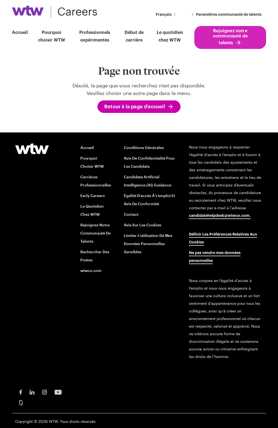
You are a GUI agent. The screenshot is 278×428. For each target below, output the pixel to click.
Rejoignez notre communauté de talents (230, 37)
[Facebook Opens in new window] (20, 391)
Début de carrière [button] (134, 36)
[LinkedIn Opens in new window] (32, 391)
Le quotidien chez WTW (170, 36)
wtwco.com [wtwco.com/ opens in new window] (91, 270)
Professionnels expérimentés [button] (94, 36)
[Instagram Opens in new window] (44, 391)
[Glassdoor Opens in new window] (21, 402)
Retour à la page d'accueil (134, 106)
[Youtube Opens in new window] (58, 391)
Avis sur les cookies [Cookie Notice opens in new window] (142, 225)
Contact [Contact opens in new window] (131, 214)
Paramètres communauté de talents (226, 15)
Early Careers (92, 195)
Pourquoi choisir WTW (51, 36)
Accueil (20, 32)
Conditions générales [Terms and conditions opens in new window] (144, 147)
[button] (166, 15)
